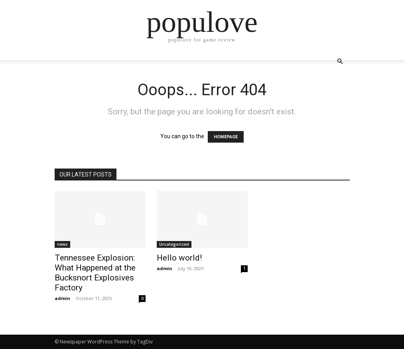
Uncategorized (174, 244)
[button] (340, 61)
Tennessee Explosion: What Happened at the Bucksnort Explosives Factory (95, 272)
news (62, 244)
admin (62, 298)
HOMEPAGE (226, 136)
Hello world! (179, 258)
